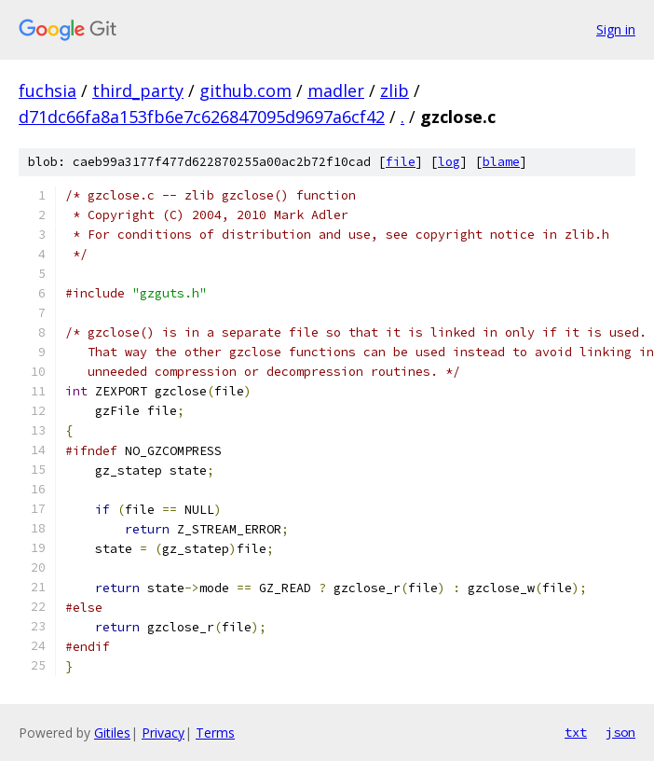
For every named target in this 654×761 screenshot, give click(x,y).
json (620, 732)
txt (576, 732)
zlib (394, 90)
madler (335, 90)
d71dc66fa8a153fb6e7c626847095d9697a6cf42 (202, 116)
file (401, 162)
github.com (245, 90)
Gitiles (112, 732)
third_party (138, 90)
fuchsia (47, 90)
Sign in (615, 29)
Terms (215, 732)
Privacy (163, 732)
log (449, 162)
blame (501, 162)
